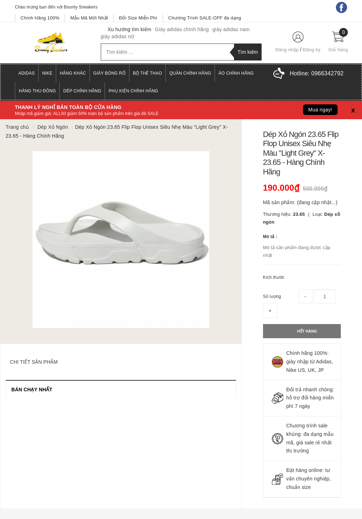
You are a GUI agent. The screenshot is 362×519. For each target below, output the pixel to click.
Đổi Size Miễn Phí (138, 18)
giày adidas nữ (117, 36)
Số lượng (272, 296)
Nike (47, 73)
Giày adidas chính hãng (182, 29)
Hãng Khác (73, 73)
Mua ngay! (320, 110)
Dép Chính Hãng (82, 90)
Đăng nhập (287, 49)
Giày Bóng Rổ (109, 73)
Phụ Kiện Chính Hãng (133, 90)
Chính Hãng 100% (40, 18)
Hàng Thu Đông (37, 90)
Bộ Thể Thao (147, 73)
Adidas (26, 73)
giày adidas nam (231, 29)
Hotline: (317, 73)
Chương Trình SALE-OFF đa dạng (204, 18)
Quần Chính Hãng (190, 73)
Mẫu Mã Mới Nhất (89, 18)
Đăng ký (311, 49)
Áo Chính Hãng (236, 73)
